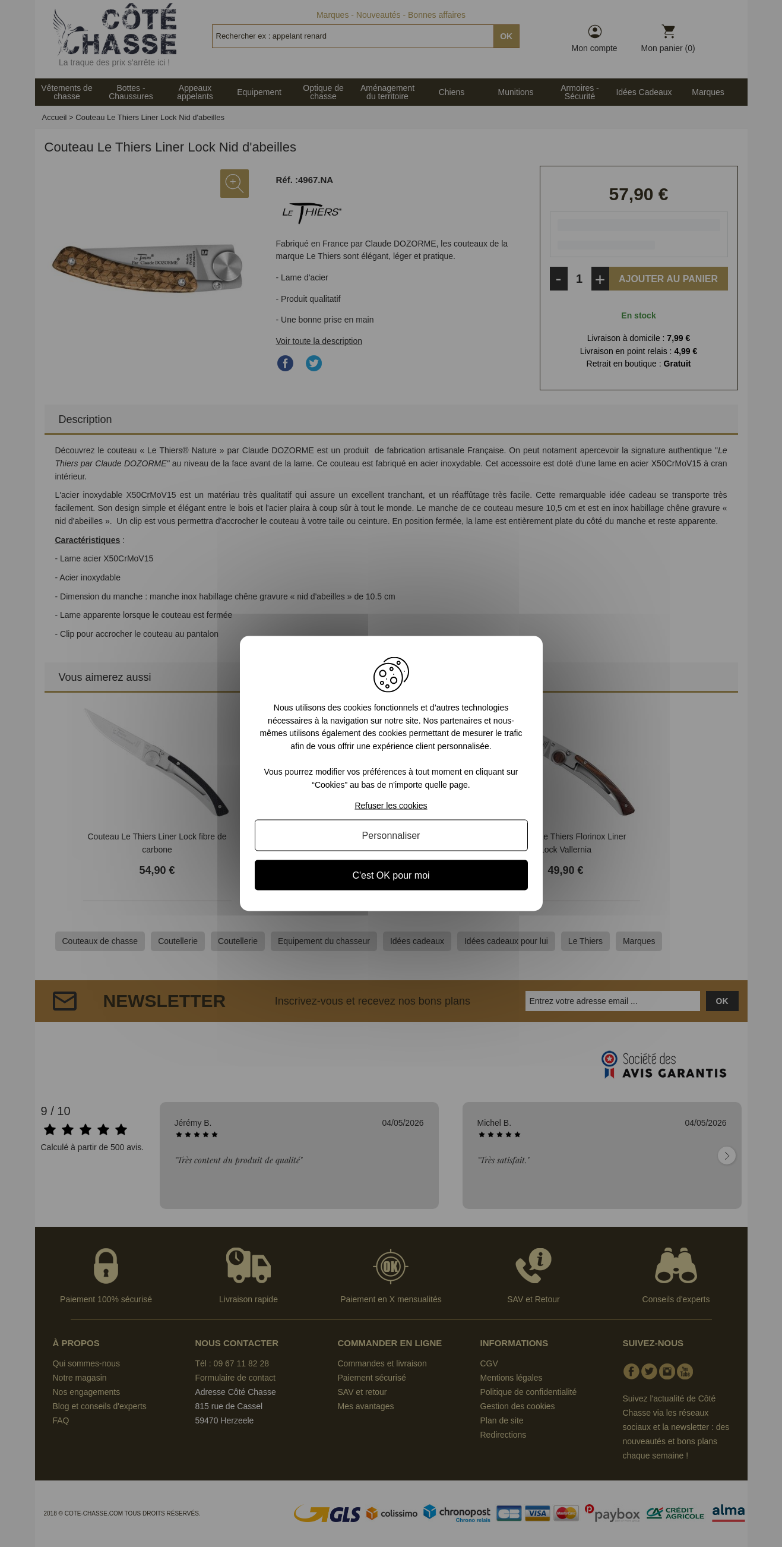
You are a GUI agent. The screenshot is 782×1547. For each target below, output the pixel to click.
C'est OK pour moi (390, 875)
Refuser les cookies (390, 805)
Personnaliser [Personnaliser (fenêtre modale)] (391, 835)
